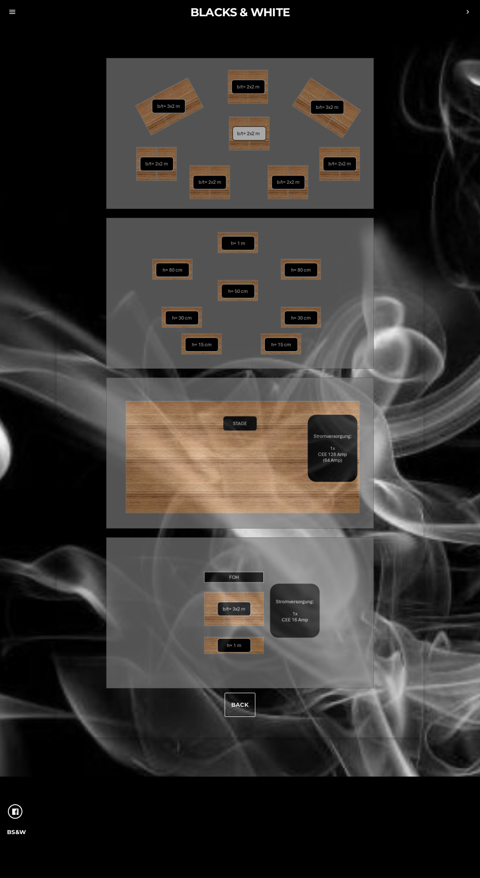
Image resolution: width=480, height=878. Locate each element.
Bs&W (16, 831)
